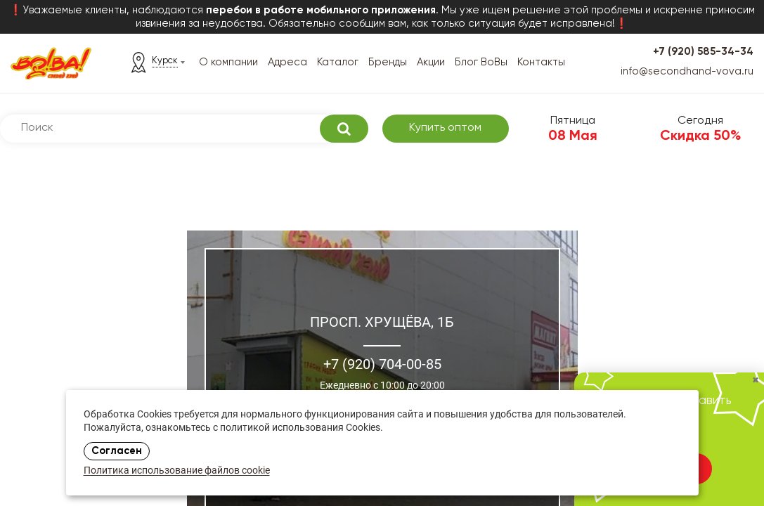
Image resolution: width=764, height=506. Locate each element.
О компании (228, 62)
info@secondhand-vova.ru (687, 71)
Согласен (116, 451)
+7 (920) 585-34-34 (703, 51)
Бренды (387, 62)
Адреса (287, 62)
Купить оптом (445, 128)
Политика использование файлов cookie (177, 471)
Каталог (337, 62)
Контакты (541, 62)
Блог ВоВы (481, 62)
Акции (431, 62)
